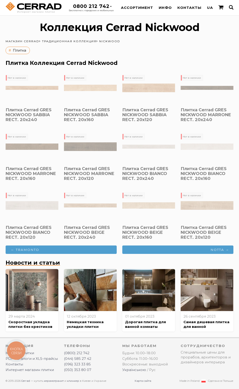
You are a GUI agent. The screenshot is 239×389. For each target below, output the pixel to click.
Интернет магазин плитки (30, 370)
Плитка (19, 50)
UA (210, 7)
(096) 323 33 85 (77, 364)
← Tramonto (25, 250)
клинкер (73, 380)
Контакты (189, 7)
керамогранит (54, 380)
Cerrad (25, 380)
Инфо (165, 7)
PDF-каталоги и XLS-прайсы (32, 358)
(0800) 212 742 (76, 353)
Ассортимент (137, 7)
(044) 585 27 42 (77, 358)
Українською (134, 370)
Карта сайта (143, 380)
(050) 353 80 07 (77, 370)
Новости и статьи (33, 262)
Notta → (220, 250)
